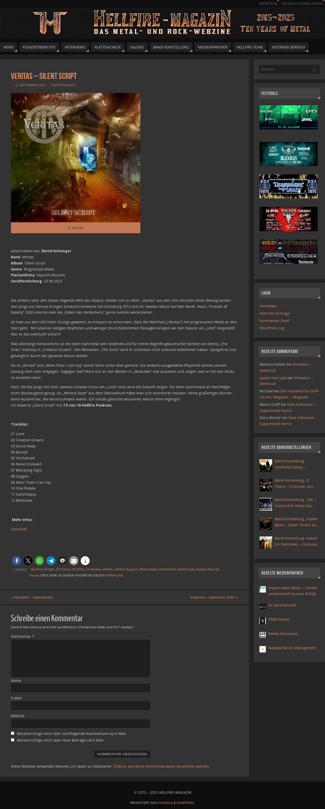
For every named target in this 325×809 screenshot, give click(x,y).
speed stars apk (272, 377)
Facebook (19, 529)
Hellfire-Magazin (126, 569)
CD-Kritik (78, 569)
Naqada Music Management (292, 647)
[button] (16, 560)
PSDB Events (278, 619)
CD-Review (93, 569)
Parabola (165, 803)
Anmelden (268, 306)
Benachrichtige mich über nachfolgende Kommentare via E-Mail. (72, 733)
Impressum (268, 4)
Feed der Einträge (274, 313)
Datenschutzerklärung (302, 4)
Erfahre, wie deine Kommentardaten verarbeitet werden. (161, 766)
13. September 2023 (30, 85)
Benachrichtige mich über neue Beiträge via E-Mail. (60, 740)
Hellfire (107, 569)
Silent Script (185, 569)
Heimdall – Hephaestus (32, 597)
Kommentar (22, 636)
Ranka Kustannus (283, 633)
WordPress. (185, 803)
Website (18, 715)
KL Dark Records (282, 605)
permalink (114, 575)
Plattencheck (64, 85)
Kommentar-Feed (274, 320)
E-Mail (16, 698)
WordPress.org (271, 328)
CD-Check (63, 569)
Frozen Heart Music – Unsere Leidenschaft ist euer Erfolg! (292, 590)
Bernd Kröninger (43, 569)
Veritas (34, 575)
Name (16, 680)
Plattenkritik (167, 569)
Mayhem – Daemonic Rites (214, 597)
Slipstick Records (207, 569)
